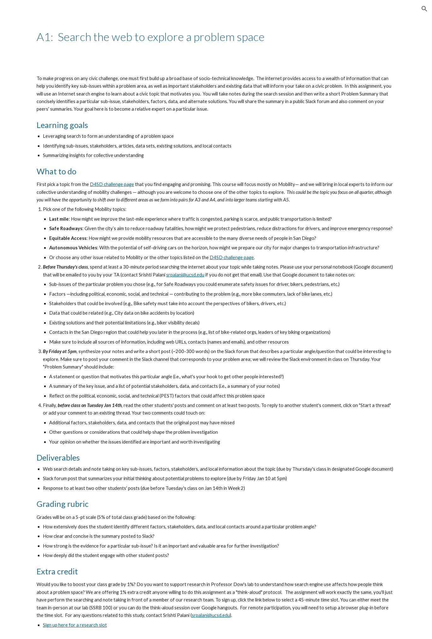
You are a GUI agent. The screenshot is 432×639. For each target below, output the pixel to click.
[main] (216, 36)
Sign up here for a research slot (75, 625)
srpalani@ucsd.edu (185, 274)
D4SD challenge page (112, 184)
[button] (424, 8)
